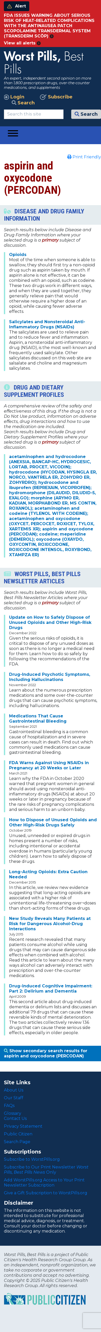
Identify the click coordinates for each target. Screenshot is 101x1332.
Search (23, 103)
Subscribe (56, 97)
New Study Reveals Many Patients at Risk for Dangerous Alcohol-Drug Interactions (50, 923)
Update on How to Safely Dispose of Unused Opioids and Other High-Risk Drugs (50, 622)
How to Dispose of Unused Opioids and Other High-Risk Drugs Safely (53, 822)
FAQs (9, 1105)
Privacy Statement (23, 1126)
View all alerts (22, 43)
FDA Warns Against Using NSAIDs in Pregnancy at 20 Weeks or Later (49, 765)
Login (14, 97)
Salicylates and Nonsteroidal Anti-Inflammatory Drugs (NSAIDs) (47, 324)
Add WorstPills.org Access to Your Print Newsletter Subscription (44, 1183)
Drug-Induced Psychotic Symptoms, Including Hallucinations (49, 677)
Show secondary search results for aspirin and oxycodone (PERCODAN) (45, 1053)
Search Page (17, 1141)
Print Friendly (84, 156)
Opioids (17, 254)
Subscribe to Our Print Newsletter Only (46, 1170)
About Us (13, 1090)
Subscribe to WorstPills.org (32, 1159)
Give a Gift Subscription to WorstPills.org (45, 1192)
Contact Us (15, 1118)
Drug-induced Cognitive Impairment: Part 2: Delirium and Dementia (50, 988)
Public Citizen (18, 1134)
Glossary (12, 1113)
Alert (16, 6)
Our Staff (13, 1097)
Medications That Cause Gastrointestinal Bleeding (38, 719)
